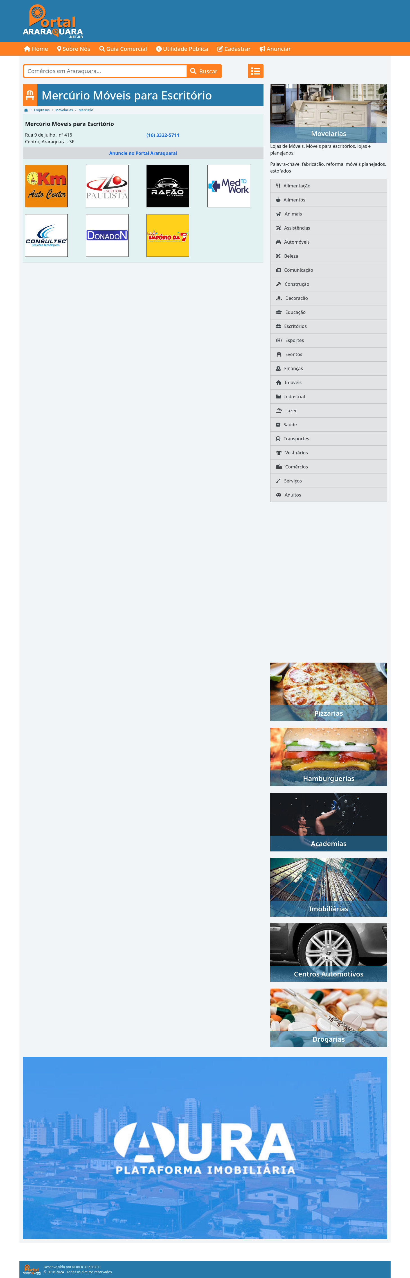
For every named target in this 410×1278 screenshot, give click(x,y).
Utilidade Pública (182, 49)
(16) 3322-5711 (163, 135)
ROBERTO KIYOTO (86, 1267)
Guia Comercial (123, 49)
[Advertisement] (288, 21)
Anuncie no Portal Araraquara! (143, 153)
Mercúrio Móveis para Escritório (69, 124)
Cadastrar (234, 49)
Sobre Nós (73, 49)
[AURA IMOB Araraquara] (205, 1148)
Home (36, 49)
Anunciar (275, 49)
